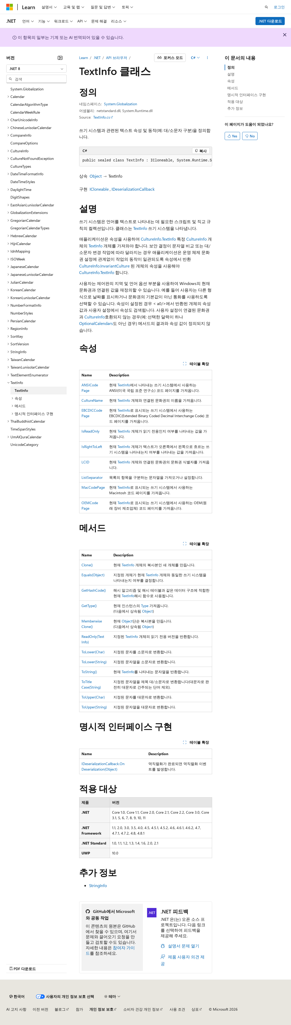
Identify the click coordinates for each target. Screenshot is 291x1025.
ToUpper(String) (94, 706)
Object (96, 176)
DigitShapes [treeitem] (20, 197)
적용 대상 (235, 101)
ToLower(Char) (93, 651)
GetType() (89, 605)
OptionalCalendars (96, 323)
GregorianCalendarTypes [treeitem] (29, 227)
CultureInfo (196, 239)
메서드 (232, 87)
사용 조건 (177, 1009)
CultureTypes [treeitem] (20, 166)
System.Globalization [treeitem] (27, 88)
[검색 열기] (266, 7)
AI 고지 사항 (16, 1009)
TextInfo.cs (101, 117)
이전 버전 (40, 1009)
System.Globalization (120, 103)
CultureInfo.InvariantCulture (104, 266)
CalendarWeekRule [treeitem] (25, 112)
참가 (79, 1009)
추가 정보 (235, 108)
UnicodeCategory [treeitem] (24, 444)
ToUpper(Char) (93, 697)
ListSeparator (92, 477)
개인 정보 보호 (101, 1009)
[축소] (60, 57)
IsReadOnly (91, 431)
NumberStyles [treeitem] (21, 313)
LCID (85, 461)
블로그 (60, 1009)
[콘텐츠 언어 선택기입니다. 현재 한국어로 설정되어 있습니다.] (17, 996)
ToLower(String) (94, 661)
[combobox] (36, 69)
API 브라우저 (116, 57)
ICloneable (99, 189)
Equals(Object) (93, 574)
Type (144, 605)
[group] (145, 160)
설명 (231, 74)
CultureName (92, 400)
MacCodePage (93, 487)
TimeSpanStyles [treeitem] (23, 429)
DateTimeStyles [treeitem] (22, 181)
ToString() (89, 671)
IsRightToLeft (92, 446)
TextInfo (140, 228)
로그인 (279, 6)
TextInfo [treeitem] (21, 390)
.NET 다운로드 (270, 21)
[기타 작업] (207, 58)
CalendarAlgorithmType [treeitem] (29, 104)
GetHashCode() (94, 590)
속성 (231, 80)
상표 (195, 1009)
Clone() (87, 564)
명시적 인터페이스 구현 (246, 94)
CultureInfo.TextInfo (158, 239)
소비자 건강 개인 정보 (141, 1009)
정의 (231, 67)
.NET (97, 57)
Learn (83, 57)
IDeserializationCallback (133, 189)
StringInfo (98, 885)
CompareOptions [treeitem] (24, 143)
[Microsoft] (9, 7)
